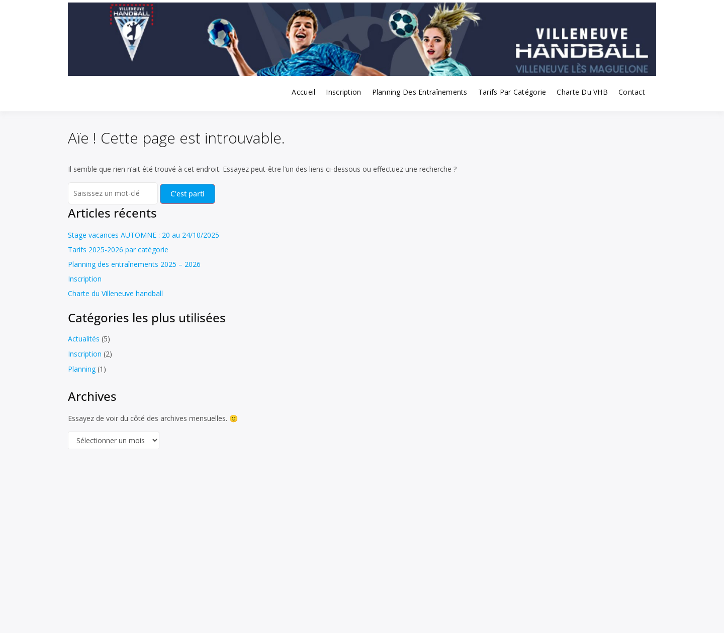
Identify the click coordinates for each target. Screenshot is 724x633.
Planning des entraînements (420, 92)
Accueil (303, 92)
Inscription (343, 92)
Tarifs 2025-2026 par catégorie (118, 249)
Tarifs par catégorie (512, 92)
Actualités (84, 338)
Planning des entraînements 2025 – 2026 (134, 264)
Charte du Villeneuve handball (115, 293)
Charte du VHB (582, 92)
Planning (82, 369)
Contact (631, 92)
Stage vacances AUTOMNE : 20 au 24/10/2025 (143, 235)
